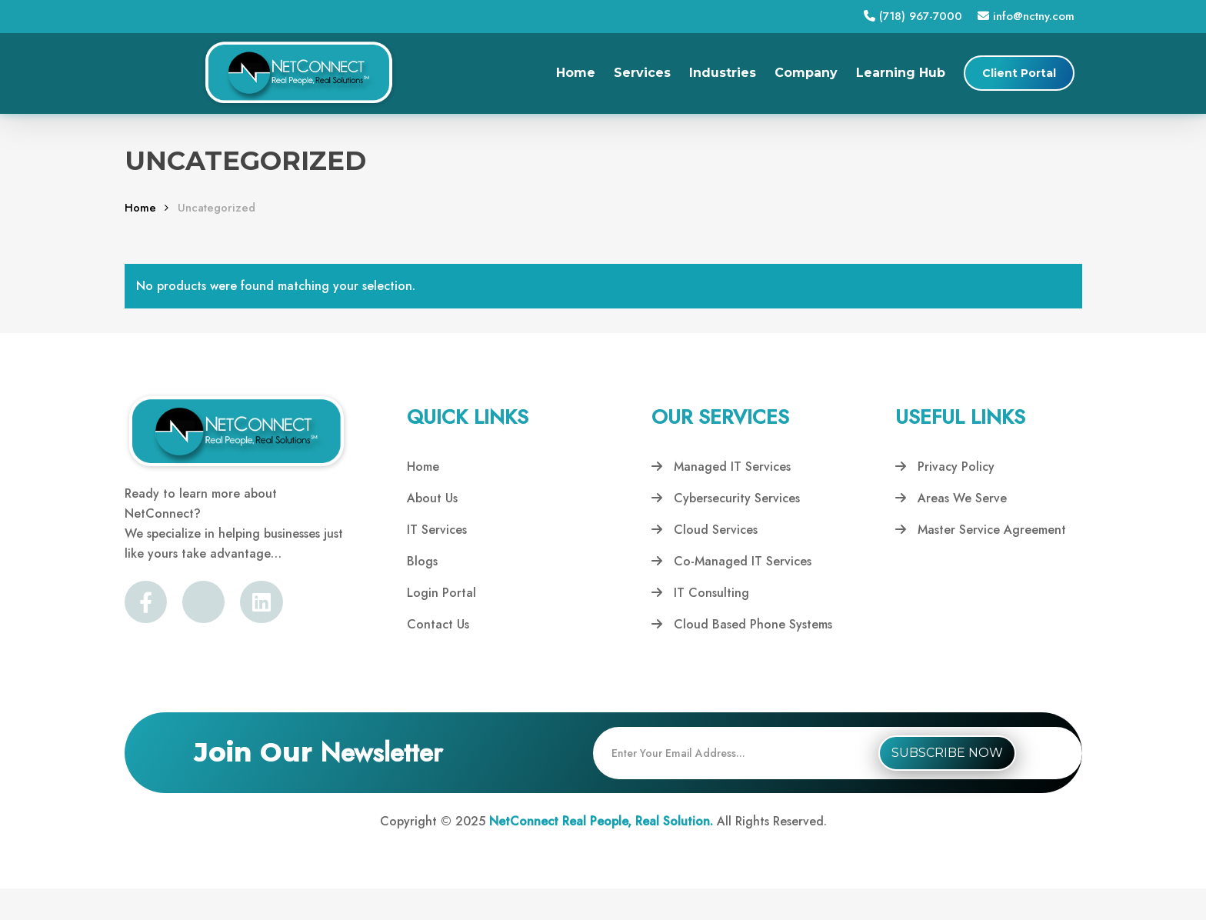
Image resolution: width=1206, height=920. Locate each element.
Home (140, 207)
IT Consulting (700, 593)
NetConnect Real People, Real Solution (599, 821)
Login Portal (441, 593)
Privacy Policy (944, 466)
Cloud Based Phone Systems (741, 624)
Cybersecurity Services (725, 498)
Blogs (422, 561)
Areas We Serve (951, 498)
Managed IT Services (721, 466)
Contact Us (438, 624)
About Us (432, 498)
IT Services (437, 529)
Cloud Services (704, 529)
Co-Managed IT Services (731, 561)
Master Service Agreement (980, 529)
